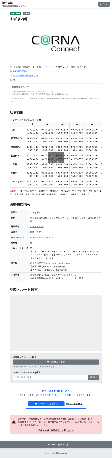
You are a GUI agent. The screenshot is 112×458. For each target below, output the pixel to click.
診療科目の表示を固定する (25, 120)
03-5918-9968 (20, 71)
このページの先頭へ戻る (56, 444)
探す (93, 377)
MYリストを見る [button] (74, 404)
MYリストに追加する (46, 404)
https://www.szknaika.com (25, 75)
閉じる (104, 4)
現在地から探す (56, 362)
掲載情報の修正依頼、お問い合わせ (56, 430)
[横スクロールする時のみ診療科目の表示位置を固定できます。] (40, 120)
